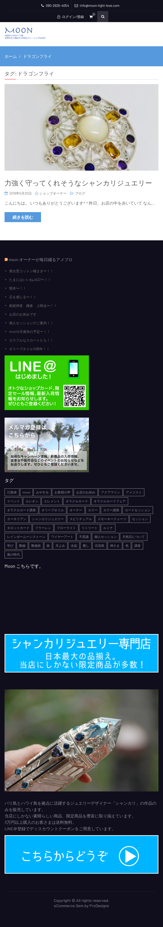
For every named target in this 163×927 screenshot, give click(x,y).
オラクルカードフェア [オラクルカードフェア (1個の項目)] (110, 501)
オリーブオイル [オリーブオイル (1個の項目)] (52, 510)
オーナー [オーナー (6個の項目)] (76, 510)
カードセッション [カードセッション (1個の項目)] (137, 510)
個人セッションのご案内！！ (31, 323)
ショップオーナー (53, 193)
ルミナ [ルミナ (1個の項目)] (108, 528)
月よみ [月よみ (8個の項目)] (60, 545)
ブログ (80, 193)
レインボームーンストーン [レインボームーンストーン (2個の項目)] (26, 537)
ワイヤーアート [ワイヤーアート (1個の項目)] (62, 537)
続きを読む (23, 217)
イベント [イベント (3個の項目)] (13, 501)
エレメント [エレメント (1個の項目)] (52, 501)
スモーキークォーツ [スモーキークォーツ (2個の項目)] (112, 519)
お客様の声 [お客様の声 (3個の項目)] (62, 492)
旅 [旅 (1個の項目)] (48, 545)
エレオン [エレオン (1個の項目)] (32, 501)
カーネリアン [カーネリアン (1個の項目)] (16, 519)
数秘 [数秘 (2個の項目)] (22, 545)
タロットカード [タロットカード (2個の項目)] (18, 528)
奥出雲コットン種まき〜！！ (31, 271)
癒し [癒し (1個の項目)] (86, 545)
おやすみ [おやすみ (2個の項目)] (42, 492)
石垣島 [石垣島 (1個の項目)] (99, 545)
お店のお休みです (22, 314)
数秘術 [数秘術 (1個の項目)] (36, 545)
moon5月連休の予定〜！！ (29, 331)
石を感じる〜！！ (22, 297)
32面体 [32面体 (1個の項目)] (12, 492)
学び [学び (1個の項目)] (10, 545)
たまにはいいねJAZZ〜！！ (30, 279)
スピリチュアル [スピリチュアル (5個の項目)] (81, 519)
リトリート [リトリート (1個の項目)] (90, 528)
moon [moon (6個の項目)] (26, 492)
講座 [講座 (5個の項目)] (137, 545)
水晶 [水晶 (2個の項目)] (74, 545)
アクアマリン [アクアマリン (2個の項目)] (110, 492)
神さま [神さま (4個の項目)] (115, 545)
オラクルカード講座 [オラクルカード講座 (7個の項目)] (21, 510)
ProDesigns (99, 905)
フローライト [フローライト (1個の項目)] (66, 528)
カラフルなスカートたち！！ (31, 340)
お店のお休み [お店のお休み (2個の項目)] (85, 492)
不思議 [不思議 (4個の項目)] (84, 537)
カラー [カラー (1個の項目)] (93, 510)
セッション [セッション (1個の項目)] (140, 519)
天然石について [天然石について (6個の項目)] (133, 537)
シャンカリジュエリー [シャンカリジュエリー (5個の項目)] (48, 519)
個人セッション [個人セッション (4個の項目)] (105, 537)
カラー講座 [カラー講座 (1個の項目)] (111, 510)
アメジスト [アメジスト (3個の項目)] (134, 492)
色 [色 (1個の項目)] (127, 545)
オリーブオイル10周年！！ (29, 349)
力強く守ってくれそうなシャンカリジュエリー (78, 183)
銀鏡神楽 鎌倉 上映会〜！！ (33, 305)
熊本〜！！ (17, 288)
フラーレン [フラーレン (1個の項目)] (43, 528)
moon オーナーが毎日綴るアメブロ (40, 259)
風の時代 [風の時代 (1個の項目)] (13, 554)
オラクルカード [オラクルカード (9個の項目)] (77, 501)
